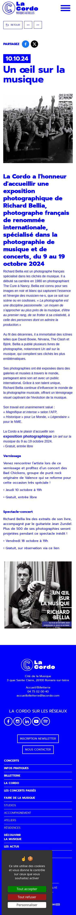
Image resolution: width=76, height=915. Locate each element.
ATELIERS (10, 820)
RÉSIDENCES (12, 828)
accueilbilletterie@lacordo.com (38, 695)
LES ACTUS (11, 846)
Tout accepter (27, 889)
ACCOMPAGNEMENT (17, 813)
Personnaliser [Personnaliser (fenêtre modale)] (27, 905)
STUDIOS (10, 805)
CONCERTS (11, 761)
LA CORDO (11, 783)
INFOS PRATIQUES (16, 768)
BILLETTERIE (12, 776)
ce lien (55, 548)
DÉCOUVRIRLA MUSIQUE (12, 837)
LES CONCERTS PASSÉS (20, 790)
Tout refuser (27, 897)
